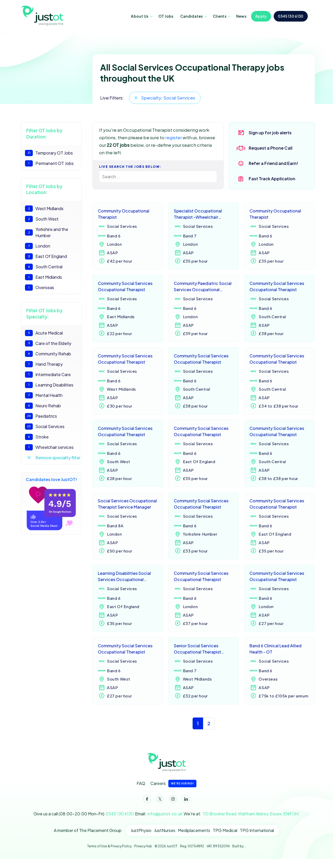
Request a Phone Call (270, 148)
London (37, 246)
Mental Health (43, 395)
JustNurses (164, 830)
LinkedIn (185, 800)
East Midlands (43, 277)
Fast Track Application (272, 178)
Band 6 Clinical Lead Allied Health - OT (275, 649)
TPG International (257, 830)
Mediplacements (194, 830)
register (173, 137)
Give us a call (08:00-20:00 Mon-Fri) (84, 814)
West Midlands (44, 208)
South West (42, 219)
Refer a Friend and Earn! (273, 163)
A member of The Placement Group (87, 830)
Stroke (37, 437)
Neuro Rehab (43, 406)
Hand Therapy (44, 364)
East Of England (46, 256)
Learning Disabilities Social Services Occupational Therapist (124, 576)
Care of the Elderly (48, 343)
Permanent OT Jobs (49, 163)
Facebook (146, 800)
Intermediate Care (48, 374)
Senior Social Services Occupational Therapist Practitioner (197, 649)
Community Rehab (48, 354)
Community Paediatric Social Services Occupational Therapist (203, 287)
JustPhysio (141, 830)
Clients (219, 16)
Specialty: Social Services (168, 98)
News (241, 16)
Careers (173, 783)
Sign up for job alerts (270, 132)
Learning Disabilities (49, 385)
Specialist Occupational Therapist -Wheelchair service (198, 214)
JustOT (43, 15)
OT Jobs (166, 16)
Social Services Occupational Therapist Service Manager (127, 504)
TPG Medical (225, 830)
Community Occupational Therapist (123, 214)
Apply (261, 16)
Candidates (191, 16)
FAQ (141, 783)
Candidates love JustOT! (51, 503)
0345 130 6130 (291, 16)
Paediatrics (41, 416)
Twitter (159, 800)
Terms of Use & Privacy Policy (109, 846)
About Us (139, 16)
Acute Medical (44, 333)
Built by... (239, 846)
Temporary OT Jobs (49, 153)
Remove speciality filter (57, 457)
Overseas (39, 287)
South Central (43, 267)
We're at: (242, 814)
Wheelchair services (49, 447)
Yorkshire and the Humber (46, 232)
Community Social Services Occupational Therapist (125, 286)
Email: (158, 814)
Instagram (172, 800)
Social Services (45, 426)
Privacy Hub (143, 846)
